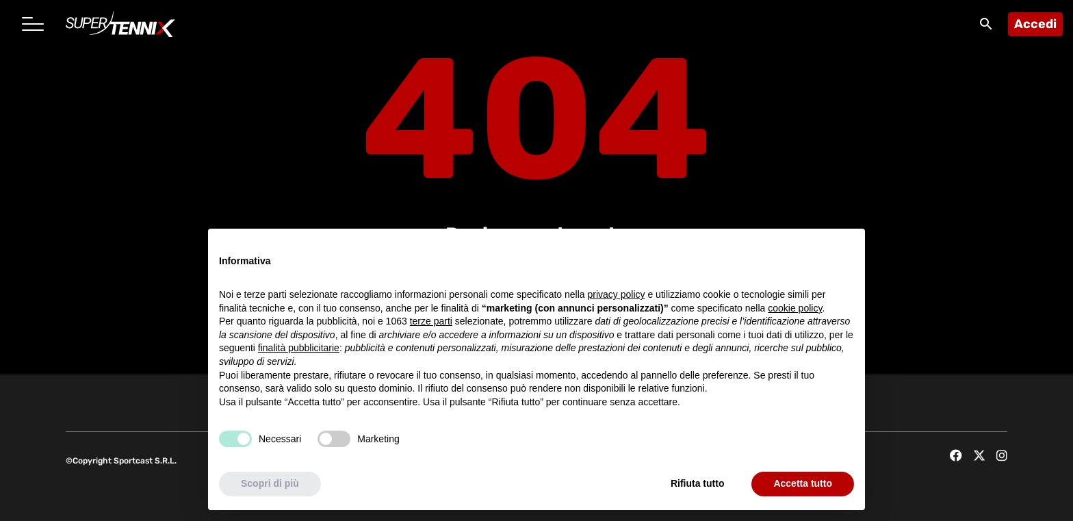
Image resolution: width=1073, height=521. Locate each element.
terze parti (431, 321)
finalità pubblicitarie (298, 348)
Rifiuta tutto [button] (698, 484)
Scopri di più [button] (270, 484)
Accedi (1035, 23)
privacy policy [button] (616, 294)
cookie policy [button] (795, 308)
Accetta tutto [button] (802, 484)
